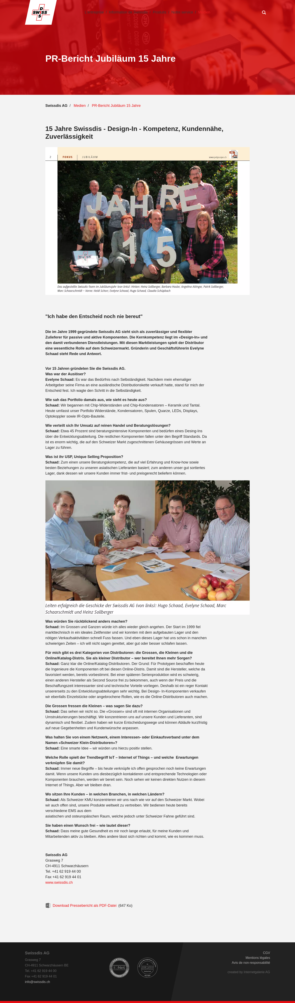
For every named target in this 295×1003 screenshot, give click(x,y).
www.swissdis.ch (59, 882)
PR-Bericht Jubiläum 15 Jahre (116, 106)
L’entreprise (94, 12)
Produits (159, 12)
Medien (204, 12)
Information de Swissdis (128, 12)
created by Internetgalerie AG (249, 972)
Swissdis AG (56, 106)
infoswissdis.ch (37, 982)
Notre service (182, 12)
